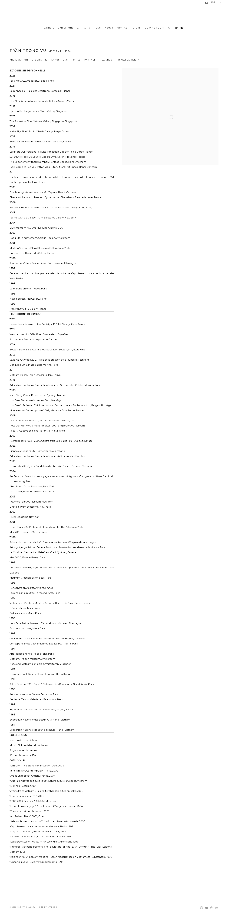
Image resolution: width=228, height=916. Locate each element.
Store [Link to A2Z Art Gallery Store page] (137, 28)
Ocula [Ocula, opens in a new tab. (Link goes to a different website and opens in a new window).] (216, 908)
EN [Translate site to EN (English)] (220, 2)
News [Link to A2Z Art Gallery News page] (97, 28)
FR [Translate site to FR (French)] (206, 2)
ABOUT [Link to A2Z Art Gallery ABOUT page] (109, 28)
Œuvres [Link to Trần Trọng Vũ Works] (107, 60)
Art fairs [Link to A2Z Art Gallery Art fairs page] (83, 28)
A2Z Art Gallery (114, 12)
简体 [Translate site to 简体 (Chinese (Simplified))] (213, 2)
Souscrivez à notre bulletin (181, 27)
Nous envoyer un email (211, 908)
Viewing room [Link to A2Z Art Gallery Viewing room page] (154, 28)
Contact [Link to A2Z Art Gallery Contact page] (123, 28)
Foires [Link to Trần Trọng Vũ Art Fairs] (76, 60)
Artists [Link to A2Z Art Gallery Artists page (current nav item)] (49, 28)
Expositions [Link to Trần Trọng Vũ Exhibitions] (59, 60)
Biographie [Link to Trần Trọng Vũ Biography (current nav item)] (39, 60)
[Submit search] (169, 28)
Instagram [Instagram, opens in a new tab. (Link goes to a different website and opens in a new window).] (175, 27)
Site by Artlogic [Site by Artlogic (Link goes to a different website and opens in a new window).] (48, 907)
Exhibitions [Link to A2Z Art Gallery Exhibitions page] (65, 28)
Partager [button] (91, 60)
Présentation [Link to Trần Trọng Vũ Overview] (19, 60)
